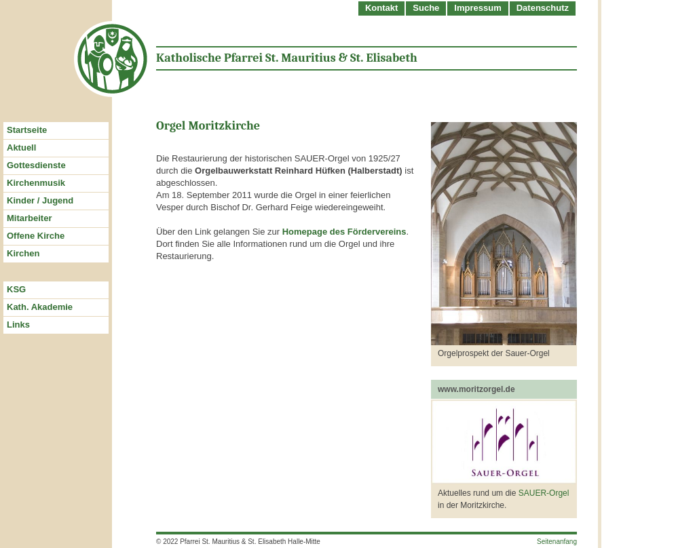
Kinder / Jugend (40, 200)
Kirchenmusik (36, 183)
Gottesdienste (36, 165)
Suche (426, 8)
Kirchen (23, 253)
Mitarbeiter (29, 218)
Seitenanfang (557, 541)
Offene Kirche (35, 236)
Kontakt (381, 8)
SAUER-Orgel (544, 493)
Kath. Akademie (40, 307)
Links (18, 324)
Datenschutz (542, 8)
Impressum (477, 8)
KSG (16, 289)
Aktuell (21, 147)
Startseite (27, 130)
